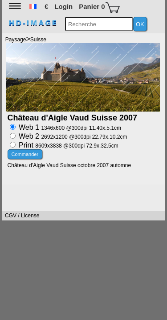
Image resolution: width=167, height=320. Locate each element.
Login (63, 6)
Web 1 (70, 127)
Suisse (38, 39)
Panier (99, 7)
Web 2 (73, 136)
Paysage (15, 39)
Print (68, 145)
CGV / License (22, 215)
